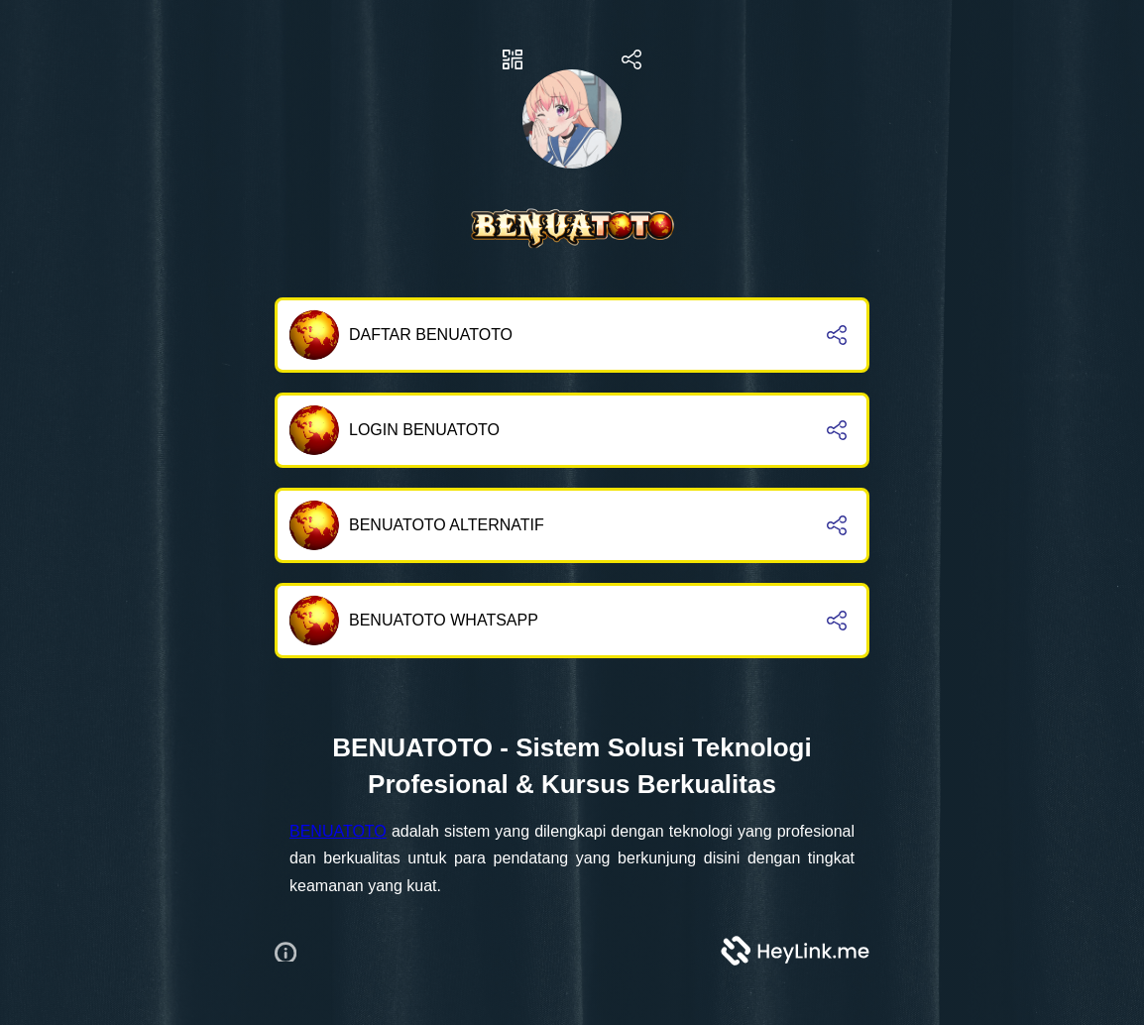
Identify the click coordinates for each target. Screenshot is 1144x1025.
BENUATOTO (338, 831)
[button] (292, 950)
